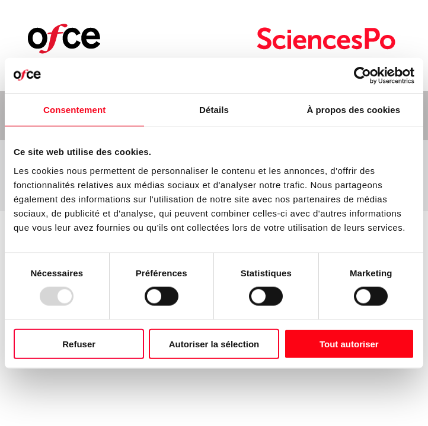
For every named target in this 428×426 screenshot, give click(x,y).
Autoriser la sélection (214, 343)
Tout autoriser (349, 343)
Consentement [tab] (74, 110)
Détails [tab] (214, 110)
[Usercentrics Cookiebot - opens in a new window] (362, 76)
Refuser (78, 343)
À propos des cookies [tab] (353, 110)
